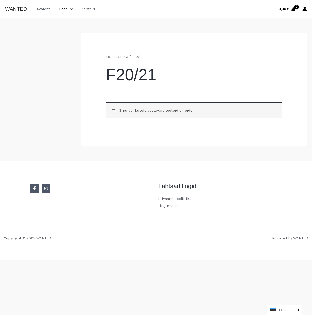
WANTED (16, 9)
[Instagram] (46, 188)
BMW (124, 57)
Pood (63, 9)
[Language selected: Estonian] (284, 310)
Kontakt (85, 9)
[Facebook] (34, 188)
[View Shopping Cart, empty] (286, 9)
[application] (67, 9)
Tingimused (168, 205)
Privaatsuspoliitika (175, 198)
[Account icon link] (304, 9)
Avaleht (42, 9)
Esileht (111, 57)
